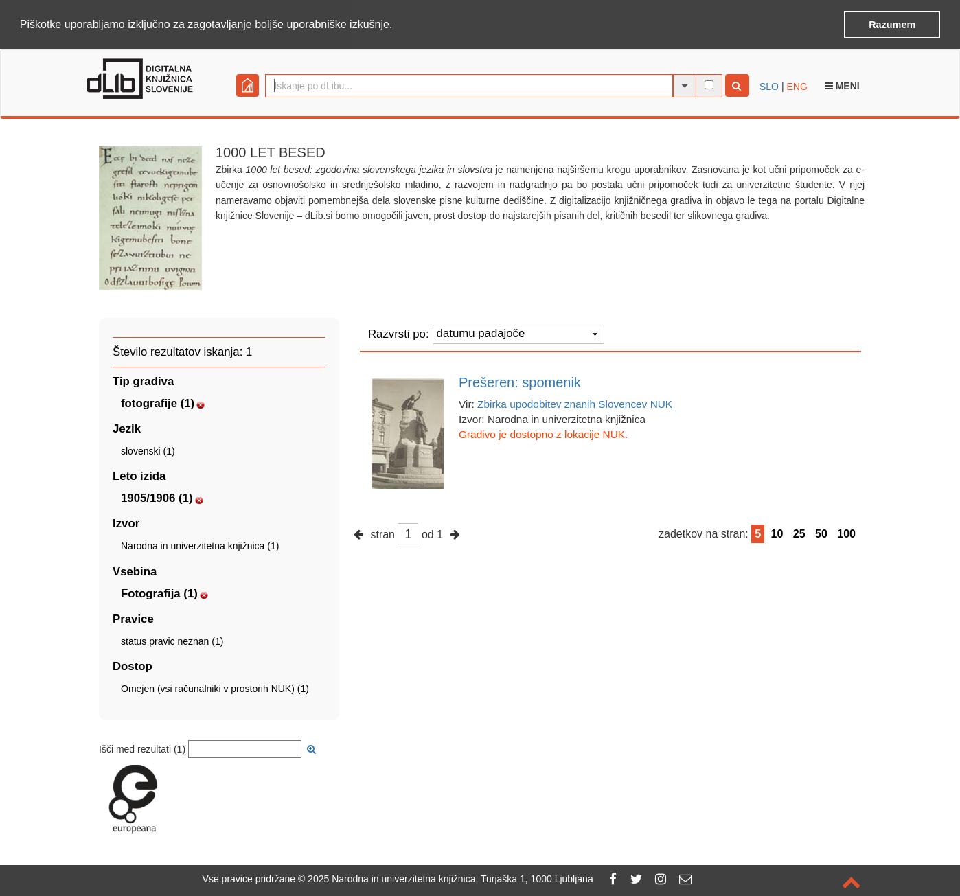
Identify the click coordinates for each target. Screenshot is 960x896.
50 (821, 532)
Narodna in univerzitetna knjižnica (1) (200, 545)
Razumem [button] (892, 24)
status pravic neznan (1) (172, 639)
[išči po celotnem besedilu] (709, 84)
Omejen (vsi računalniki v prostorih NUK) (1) (215, 687)
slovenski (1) (148, 450)
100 (846, 532)
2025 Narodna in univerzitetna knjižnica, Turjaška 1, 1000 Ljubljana (450, 878)
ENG (796, 85)
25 (799, 532)
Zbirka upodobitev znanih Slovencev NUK (574, 403)
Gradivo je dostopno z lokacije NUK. (543, 433)
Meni (842, 84)
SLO (769, 85)
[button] (398, 25)
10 (777, 532)
